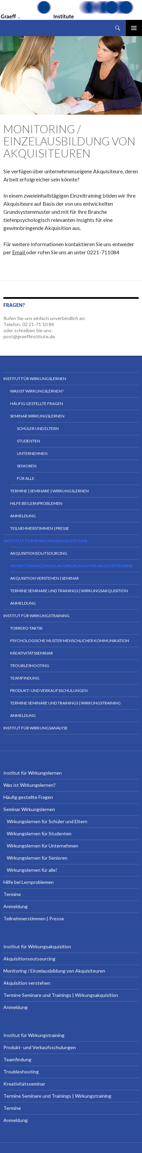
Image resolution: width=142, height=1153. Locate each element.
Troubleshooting (29, 665)
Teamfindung (24, 678)
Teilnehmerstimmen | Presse (39, 528)
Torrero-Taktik (26, 628)
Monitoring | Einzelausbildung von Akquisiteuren (71, 565)
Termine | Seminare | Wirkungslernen (49, 490)
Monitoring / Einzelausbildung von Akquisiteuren (54, 971)
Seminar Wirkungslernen (37, 416)
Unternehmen (32, 453)
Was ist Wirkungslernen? (36, 391)
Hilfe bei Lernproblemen (36, 503)
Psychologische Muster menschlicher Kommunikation (69, 640)
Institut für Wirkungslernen (34, 378)
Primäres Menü (134, 28)
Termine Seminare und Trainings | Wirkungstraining (65, 702)
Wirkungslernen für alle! (32, 870)
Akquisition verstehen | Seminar (44, 578)
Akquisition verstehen (26, 983)
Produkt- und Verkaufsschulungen (49, 690)
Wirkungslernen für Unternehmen (42, 845)
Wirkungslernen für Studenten (39, 833)
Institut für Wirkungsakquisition (45, 540)
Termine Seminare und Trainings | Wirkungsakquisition (69, 590)
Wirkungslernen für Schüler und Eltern (47, 821)
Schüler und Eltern (38, 428)
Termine (12, 894)
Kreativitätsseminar (31, 653)
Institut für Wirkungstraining (36, 615)
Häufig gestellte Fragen (36, 403)
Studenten (28, 440)
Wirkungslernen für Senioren (37, 858)
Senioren (26, 465)
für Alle (25, 478)
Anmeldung (23, 515)
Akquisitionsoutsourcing (38, 553)
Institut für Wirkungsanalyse (35, 727)
